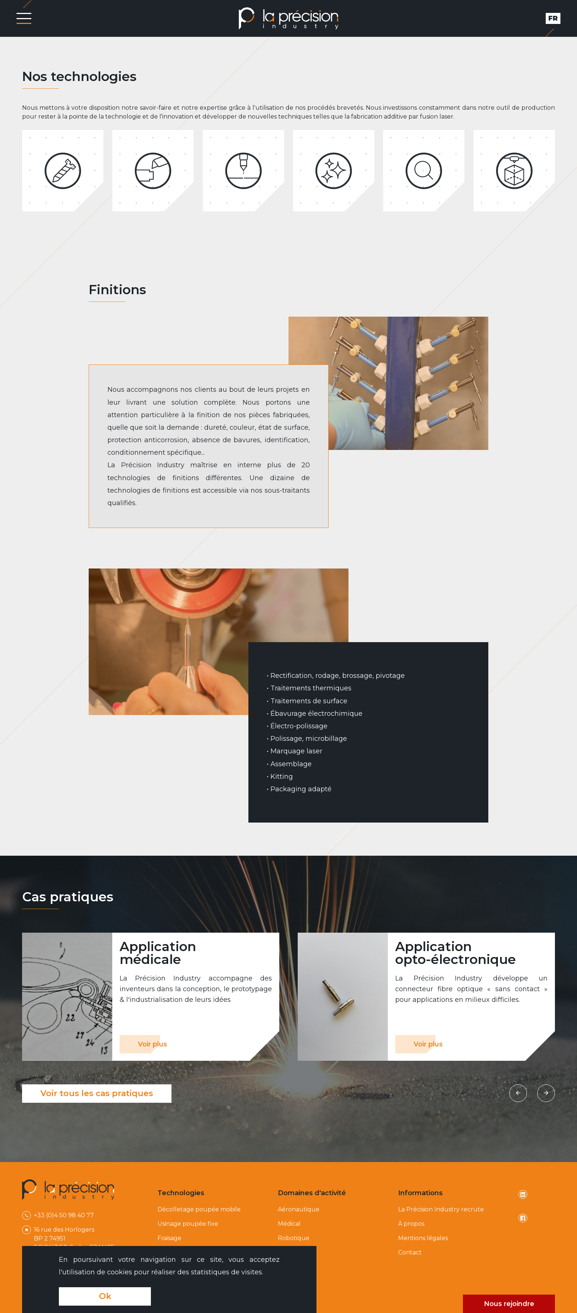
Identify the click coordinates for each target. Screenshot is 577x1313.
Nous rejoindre (509, 1304)
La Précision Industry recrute (441, 1209)
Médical (289, 1223)
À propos (411, 1223)
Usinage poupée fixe (187, 1223)
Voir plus (152, 1044)
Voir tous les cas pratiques (96, 1093)
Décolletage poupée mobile (199, 1209)
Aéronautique (298, 1209)
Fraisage (169, 1238)
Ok (105, 1296)
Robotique (293, 1238)
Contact (410, 1252)
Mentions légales (423, 1238)
